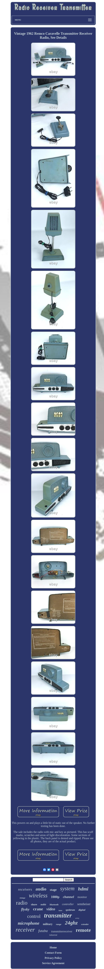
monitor (82, 897)
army (77, 918)
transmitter (58, 915)
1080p (55, 897)
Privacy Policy (53, 957)
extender (85, 924)
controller (68, 904)
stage (53, 890)
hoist (60, 910)
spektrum (70, 910)
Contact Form (53, 952)
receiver (25, 929)
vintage (22, 898)
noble (43, 904)
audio (40, 889)
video (50, 909)
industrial (53, 935)
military (48, 924)
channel (68, 897)
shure (34, 904)
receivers (25, 889)
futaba (43, 931)
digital (82, 909)
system (67, 888)
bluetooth (54, 904)
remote (83, 930)
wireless (38, 895)
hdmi (83, 889)
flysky (25, 909)
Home (53, 947)
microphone (28, 923)
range (58, 924)
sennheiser (84, 904)
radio (21, 903)
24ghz (71, 923)
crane (38, 909)
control (33, 916)
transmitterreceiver (61, 931)
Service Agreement (53, 963)
